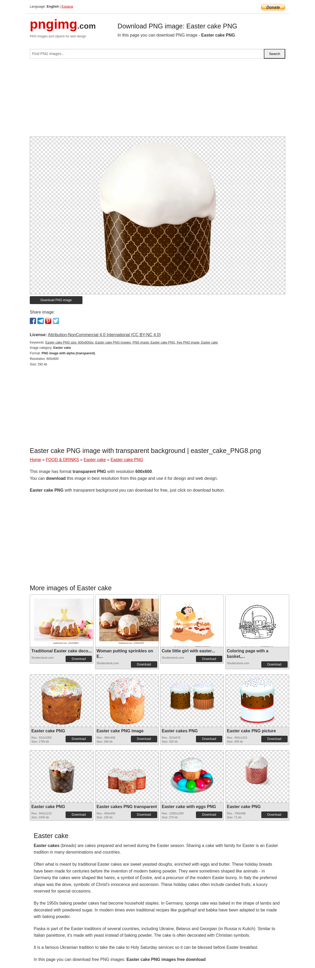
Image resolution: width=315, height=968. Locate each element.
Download (79, 659)
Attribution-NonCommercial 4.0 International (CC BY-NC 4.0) (104, 334)
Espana (67, 6)
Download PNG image (56, 300)
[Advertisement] (157, 100)
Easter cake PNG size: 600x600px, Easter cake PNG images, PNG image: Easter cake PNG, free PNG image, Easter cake (131, 342)
